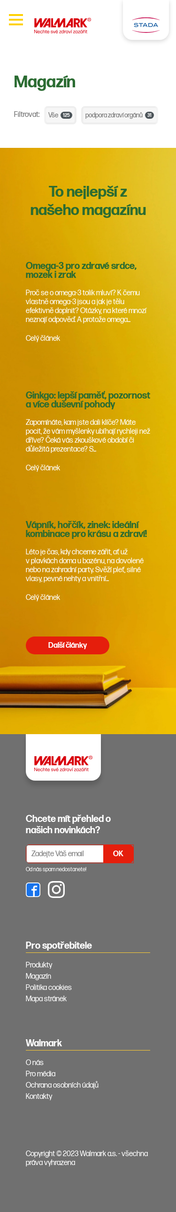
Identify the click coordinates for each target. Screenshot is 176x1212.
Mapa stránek (46, 999)
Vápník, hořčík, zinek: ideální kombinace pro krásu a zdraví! (86, 530)
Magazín (38, 976)
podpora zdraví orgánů (119, 115)
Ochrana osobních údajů (62, 1085)
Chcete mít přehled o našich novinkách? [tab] (68, 824)
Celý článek (43, 338)
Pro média (40, 1074)
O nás (35, 1063)
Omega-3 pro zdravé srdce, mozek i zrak (81, 271)
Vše (60, 115)
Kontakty (39, 1096)
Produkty (39, 965)
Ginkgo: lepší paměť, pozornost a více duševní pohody (88, 400)
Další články (67, 645)
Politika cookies (49, 987)
